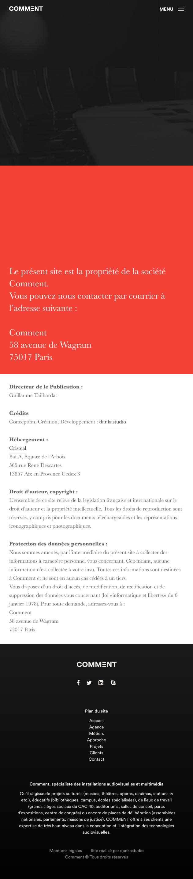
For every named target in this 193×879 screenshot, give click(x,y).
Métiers (96, 734)
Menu (171, 9)
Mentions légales (65, 851)
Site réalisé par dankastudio (117, 851)
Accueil (96, 721)
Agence (96, 727)
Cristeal (17, 449)
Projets (96, 746)
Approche (96, 740)
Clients (96, 753)
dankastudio (112, 422)
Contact (96, 759)
